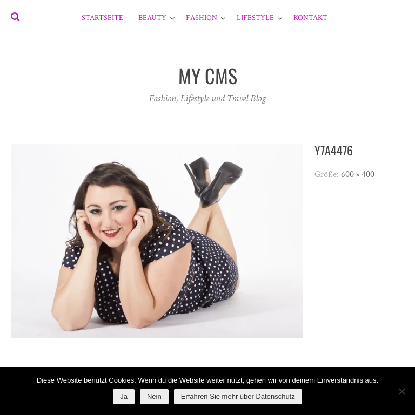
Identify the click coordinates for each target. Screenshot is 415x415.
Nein (154, 396)
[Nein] (401, 391)
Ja (124, 396)
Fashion (201, 18)
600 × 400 (357, 174)
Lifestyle (255, 18)
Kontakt (310, 18)
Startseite (102, 18)
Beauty (152, 18)
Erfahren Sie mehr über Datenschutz (238, 396)
